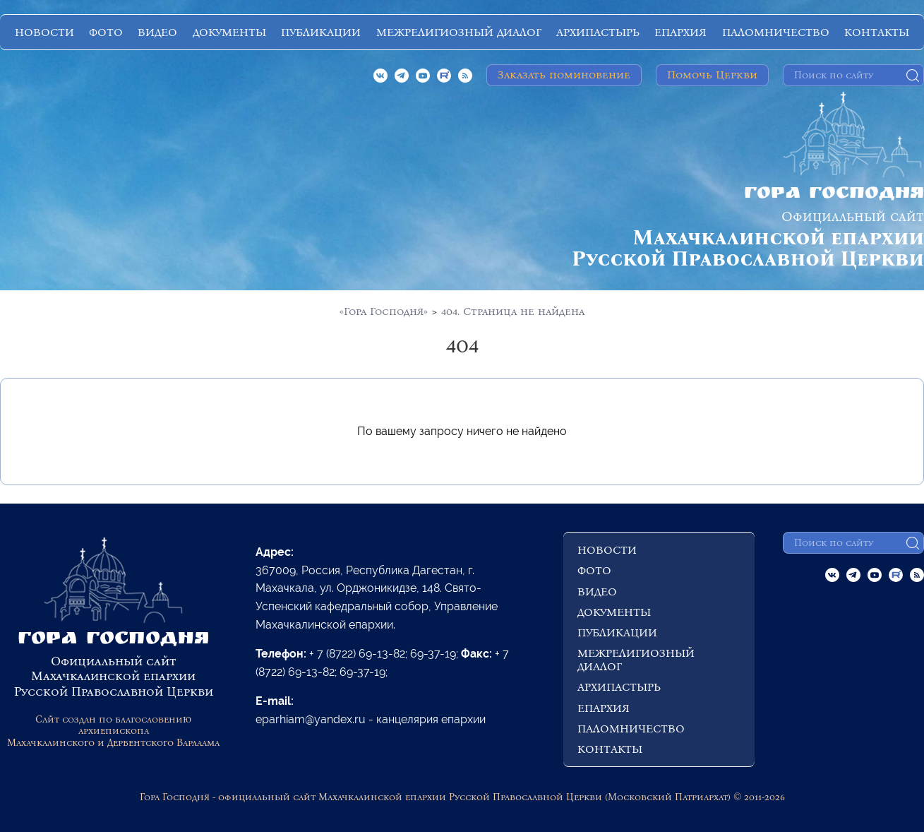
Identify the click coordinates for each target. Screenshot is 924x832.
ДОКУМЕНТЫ (229, 32)
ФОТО (106, 32)
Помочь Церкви (712, 74)
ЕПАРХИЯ (680, 32)
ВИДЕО (157, 32)
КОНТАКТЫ (876, 32)
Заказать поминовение (564, 74)
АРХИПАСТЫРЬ (598, 32)
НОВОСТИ (44, 32)
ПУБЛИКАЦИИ (321, 32)
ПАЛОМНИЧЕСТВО (775, 32)
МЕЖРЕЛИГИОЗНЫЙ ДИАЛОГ (458, 32)
